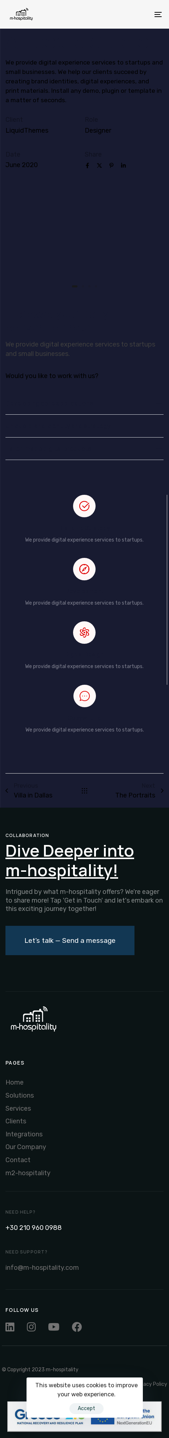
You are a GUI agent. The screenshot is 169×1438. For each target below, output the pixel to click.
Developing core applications (84, 403)
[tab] (84, 403)
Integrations (24, 1134)
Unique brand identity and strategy (84, 426)
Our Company (25, 1147)
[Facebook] (87, 166)
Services (18, 1108)
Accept (86, 1408)
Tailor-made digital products (84, 448)
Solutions (19, 1095)
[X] (99, 166)
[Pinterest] (111, 166)
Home (14, 1082)
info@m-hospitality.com (42, 1268)
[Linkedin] (123, 166)
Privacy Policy (150, 1384)
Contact (18, 1160)
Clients (15, 1121)
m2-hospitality (28, 1173)
